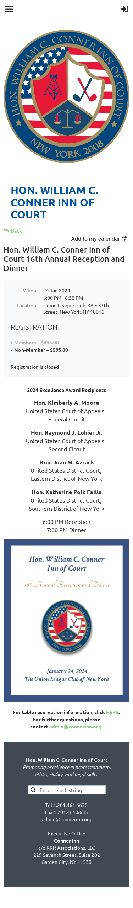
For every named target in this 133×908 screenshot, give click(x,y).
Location (26, 305)
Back (16, 230)
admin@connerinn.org (75, 726)
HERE (112, 712)
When (29, 290)
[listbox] (100, 238)
